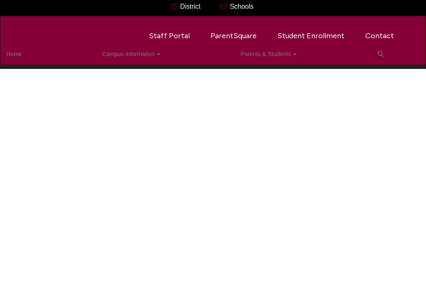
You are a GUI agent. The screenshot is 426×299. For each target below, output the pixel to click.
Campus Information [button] (76, 50)
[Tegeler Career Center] (213, 21)
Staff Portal (169, 31)
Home (27, 50)
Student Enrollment (310, 31)
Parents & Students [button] (146, 50)
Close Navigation (228, 53)
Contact (379, 31)
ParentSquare (234, 31)
